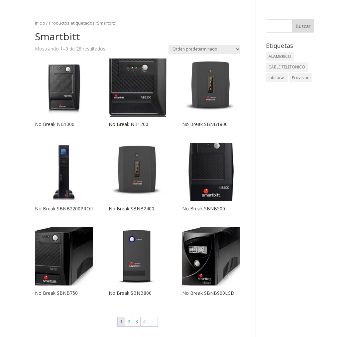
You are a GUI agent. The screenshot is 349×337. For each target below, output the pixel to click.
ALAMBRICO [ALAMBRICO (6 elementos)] (280, 56)
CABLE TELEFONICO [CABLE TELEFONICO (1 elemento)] (287, 67)
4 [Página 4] (144, 321)
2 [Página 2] (129, 321)
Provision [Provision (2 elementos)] (300, 77)
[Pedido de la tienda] (204, 49)
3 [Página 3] (136, 321)
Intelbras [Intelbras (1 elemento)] (277, 77)
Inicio (40, 23)
